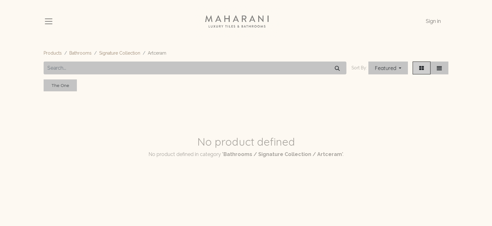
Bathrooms (80, 53)
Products (53, 53)
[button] (388, 68)
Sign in (433, 21)
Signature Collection (119, 53)
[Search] (337, 68)
